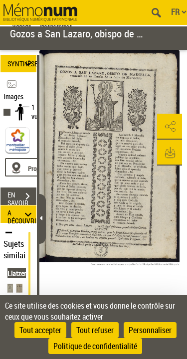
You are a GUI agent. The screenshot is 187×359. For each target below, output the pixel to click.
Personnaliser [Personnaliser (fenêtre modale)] (150, 330)
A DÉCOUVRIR (21, 214)
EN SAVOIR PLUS (21, 197)
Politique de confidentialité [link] (95, 346)
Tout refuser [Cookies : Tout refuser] (95, 330)
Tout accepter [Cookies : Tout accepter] (40, 330)
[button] (169, 127)
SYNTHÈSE (21, 63)
